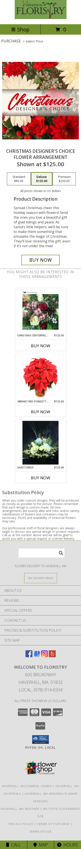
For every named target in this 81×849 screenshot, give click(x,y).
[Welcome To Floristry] (41, 18)
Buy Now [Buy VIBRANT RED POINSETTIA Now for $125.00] (40, 412)
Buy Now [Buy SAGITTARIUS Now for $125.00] (40, 478)
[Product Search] (41, 553)
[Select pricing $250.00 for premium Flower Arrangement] (64, 179)
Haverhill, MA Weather (20, 809)
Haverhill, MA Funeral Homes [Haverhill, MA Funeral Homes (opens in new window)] (27, 786)
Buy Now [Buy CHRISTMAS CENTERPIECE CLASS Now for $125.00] (40, 346)
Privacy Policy (21, 824)
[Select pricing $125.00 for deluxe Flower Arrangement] (42, 179)
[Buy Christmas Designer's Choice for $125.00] (40, 260)
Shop (20, 29)
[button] (40, 739)
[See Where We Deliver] (40, 578)
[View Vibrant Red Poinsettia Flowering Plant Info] (40, 377)
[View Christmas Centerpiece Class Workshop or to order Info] (40, 311)
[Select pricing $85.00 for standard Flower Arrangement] (18, 179)
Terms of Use (40, 831)
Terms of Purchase (53, 824)
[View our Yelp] (52, 655)
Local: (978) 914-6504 (40, 690)
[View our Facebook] (28, 655)
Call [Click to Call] (13, 845)
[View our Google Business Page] (36, 655)
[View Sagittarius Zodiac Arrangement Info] (40, 443)
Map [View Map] (40, 845)
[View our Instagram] (44, 655)
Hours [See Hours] (67, 845)
